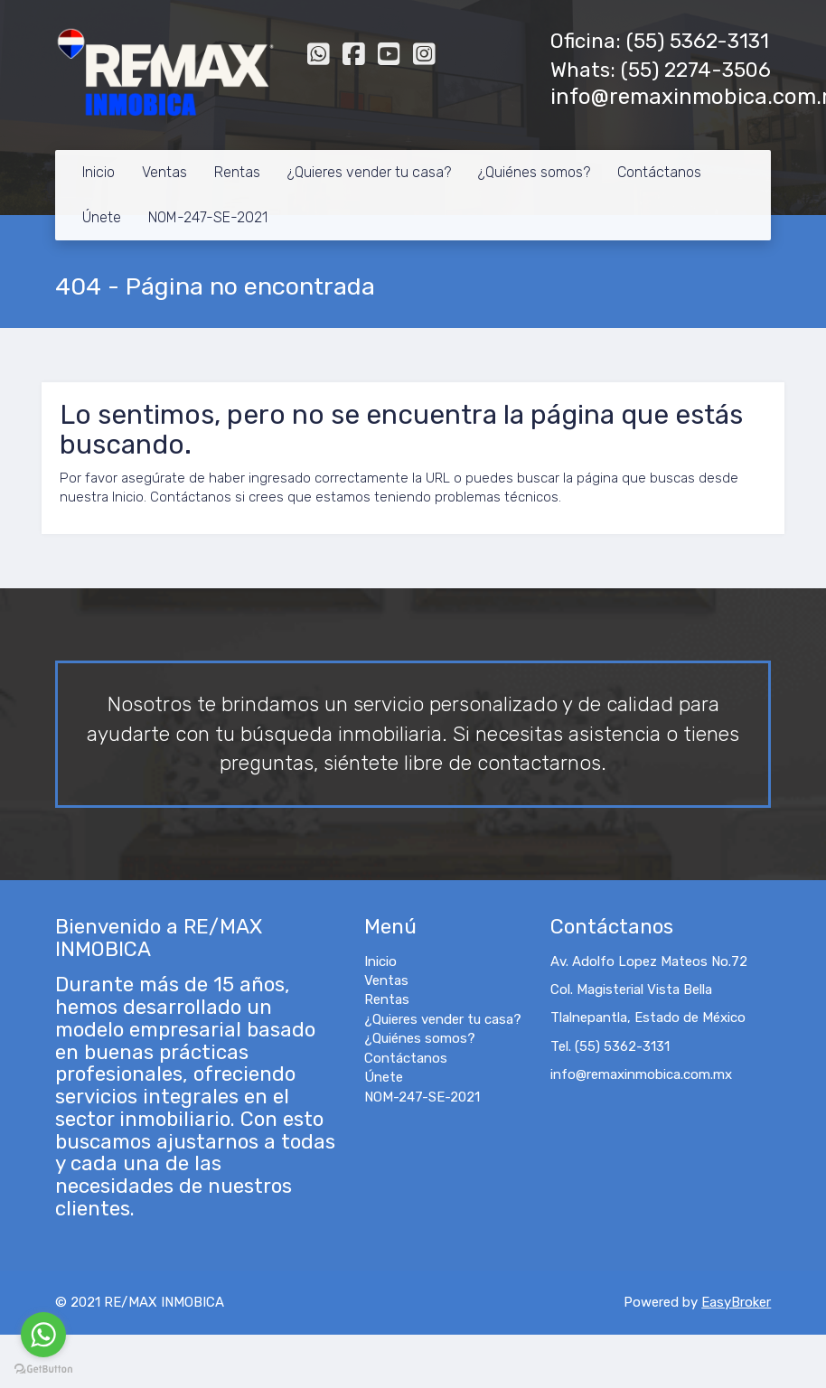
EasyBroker (736, 1302)
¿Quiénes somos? (534, 172)
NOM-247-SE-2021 (208, 217)
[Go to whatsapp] (43, 1334)
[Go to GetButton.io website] (43, 1369)
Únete (101, 217)
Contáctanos (659, 172)
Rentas (237, 172)
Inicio (98, 172)
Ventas (164, 172)
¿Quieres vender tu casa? (369, 172)
